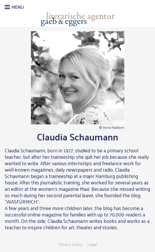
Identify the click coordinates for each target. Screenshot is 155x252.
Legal (92, 244)
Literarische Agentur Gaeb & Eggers (77, 19)
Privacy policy (70, 244)
